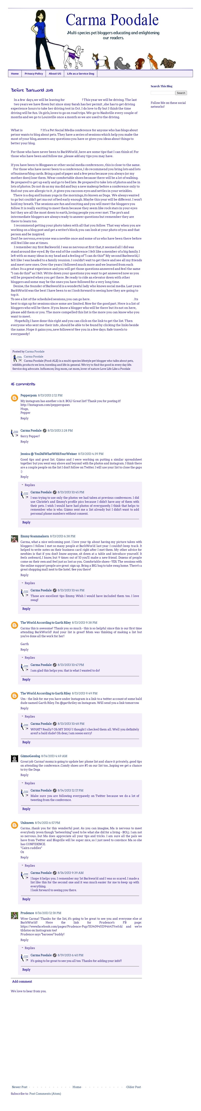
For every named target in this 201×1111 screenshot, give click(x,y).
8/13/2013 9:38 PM (84, 622)
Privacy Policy (34, 73)
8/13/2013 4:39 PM (91, 454)
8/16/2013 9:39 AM (71, 872)
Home (15, 73)
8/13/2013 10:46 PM (71, 590)
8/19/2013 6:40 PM (70, 955)
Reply (25, 418)
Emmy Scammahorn (35, 536)
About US (55, 73)
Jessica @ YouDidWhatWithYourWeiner (49, 454)
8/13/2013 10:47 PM (71, 665)
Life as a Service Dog (80, 73)
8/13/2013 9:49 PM (84, 693)
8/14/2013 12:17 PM (70, 790)
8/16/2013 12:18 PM (48, 913)
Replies (30, 485)
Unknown (27, 822)
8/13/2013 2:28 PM (60, 430)
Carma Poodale (31, 430)
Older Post (133, 1087)
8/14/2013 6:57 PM (47, 822)
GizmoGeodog (30, 756)
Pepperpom (29, 395)
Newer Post (19, 1087)
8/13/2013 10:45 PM (71, 492)
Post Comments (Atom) (45, 1093)
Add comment (22, 981)
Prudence (27, 913)
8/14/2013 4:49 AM (54, 756)
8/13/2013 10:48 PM (71, 723)
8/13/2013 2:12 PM (50, 395)
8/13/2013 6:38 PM (62, 536)
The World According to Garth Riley (46, 622)
